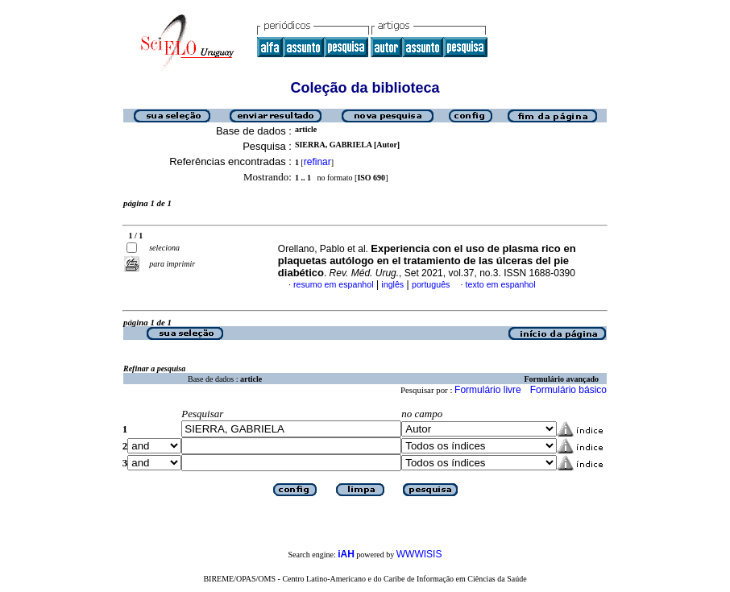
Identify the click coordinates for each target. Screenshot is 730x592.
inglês (392, 284)
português (431, 284)
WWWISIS (419, 554)
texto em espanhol (501, 284)
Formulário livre (487, 389)
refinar (317, 162)
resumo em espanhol (333, 284)
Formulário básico (568, 389)
